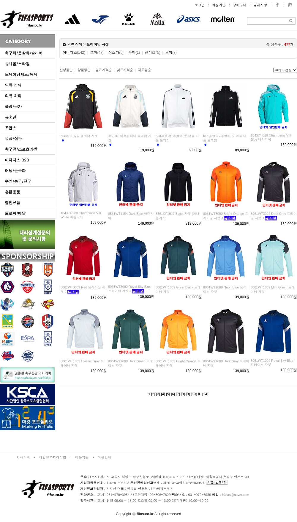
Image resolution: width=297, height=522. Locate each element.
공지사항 (260, 5)
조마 (97, 52)
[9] (188, 394)
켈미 (152, 52)
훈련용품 (12, 192)
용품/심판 (13, 138)
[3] (158, 394)
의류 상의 (13, 85)
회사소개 (23, 457)
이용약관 (82, 457)
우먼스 (10, 128)
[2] (153, 394)
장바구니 (240, 5)
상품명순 (83, 70)
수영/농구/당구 (18, 181)
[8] (183, 394)
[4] (163, 394)
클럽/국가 (13, 106)
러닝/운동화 (15, 170)
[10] (194, 394)
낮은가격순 (124, 70)
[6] (173, 394)
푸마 (134, 52)
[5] (168, 394)
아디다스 (74, 52)
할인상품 (12, 202)
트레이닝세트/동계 (21, 74)
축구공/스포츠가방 (21, 149)
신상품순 (65, 70)
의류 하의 (13, 96)
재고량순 (144, 70)
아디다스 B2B (17, 160)
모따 (171, 52)
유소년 (10, 117)
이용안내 (104, 457)
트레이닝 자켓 (97, 44)
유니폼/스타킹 (17, 63)
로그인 (200, 5)
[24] (205, 394)
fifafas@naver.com (235, 494)
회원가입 (219, 5)
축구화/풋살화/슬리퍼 (24, 53)
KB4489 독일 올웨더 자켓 (79, 136)
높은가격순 (103, 70)
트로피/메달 (15, 213)
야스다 (116, 52)
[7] (178, 394)
